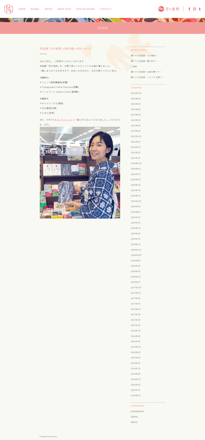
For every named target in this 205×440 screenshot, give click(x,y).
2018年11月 (136, 249)
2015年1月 (135, 363)
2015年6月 (136, 357)
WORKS (35, 9)
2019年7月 (136, 217)
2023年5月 (136, 120)
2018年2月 (136, 276)
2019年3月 (136, 233)
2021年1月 (135, 157)
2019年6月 (136, 222)
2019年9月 (136, 206)
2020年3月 (136, 190)
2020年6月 (136, 179)
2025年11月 (136, 93)
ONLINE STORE (85, 9)
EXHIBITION (137, 411)
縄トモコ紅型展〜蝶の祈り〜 (144, 61)
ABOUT (48, 9)
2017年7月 (136, 303)
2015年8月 (136, 352)
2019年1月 (135, 244)
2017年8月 (136, 298)
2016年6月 (136, 336)
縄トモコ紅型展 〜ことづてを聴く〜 (147, 77)
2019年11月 (136, 201)
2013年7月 (136, 379)
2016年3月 (136, 341)
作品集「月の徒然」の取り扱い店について (65, 48)
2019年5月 (136, 228)
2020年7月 (136, 174)
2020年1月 (136, 195)
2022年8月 (136, 125)
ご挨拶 (134, 66)
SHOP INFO (64, 9)
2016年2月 (136, 346)
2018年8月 (136, 260)
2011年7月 (135, 390)
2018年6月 (136, 265)
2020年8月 (136, 168)
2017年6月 (136, 309)
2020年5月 (136, 184)
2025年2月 (136, 103)
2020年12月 (136, 163)
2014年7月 (136, 368)
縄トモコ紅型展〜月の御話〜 (144, 55)
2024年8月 (136, 109)
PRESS (134, 422)
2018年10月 (136, 255)
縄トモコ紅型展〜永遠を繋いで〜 (146, 71)
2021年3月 (136, 147)
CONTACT (105, 9)
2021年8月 (136, 141)
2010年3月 (136, 395)
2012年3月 (136, 384)
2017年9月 (136, 292)
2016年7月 (136, 330)
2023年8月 (136, 114)
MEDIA (134, 416)
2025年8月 (136, 98)
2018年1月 (135, 282)
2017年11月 (136, 287)
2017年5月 (136, 314)
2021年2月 (136, 152)
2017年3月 (136, 319)
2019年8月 (136, 211)
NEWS (22, 9)
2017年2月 (136, 325)
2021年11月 (136, 136)
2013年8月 (136, 373)
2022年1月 (136, 130)
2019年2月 (136, 238)
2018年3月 (136, 271)
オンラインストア (66, 119)
